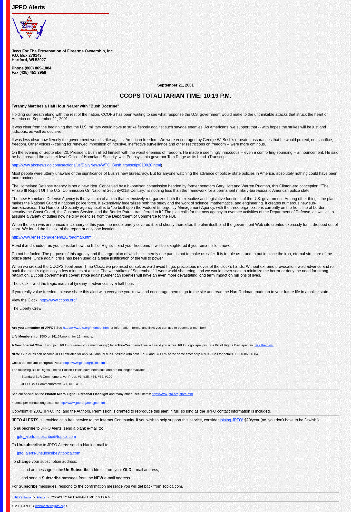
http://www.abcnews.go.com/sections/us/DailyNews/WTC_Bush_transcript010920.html (86, 165)
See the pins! (263, 345)
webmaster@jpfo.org (50, 506)
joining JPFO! (231, 420)
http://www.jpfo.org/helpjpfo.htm (82, 403)
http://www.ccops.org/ (58, 300)
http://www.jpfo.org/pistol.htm (84, 363)
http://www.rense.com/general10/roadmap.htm (51, 237)
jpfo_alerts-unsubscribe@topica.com (48, 453)
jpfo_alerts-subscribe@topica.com (46, 437)
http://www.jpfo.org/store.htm (172, 394)
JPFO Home (22, 497)
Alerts (41, 497)
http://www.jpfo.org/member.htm (85, 327)
